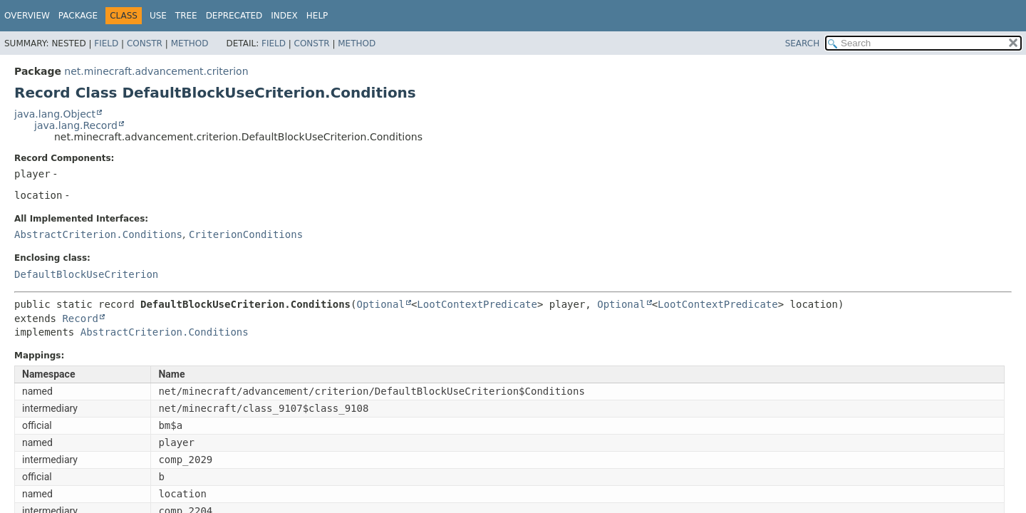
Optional (380, 304)
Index (284, 16)
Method (190, 43)
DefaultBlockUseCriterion (86, 274)
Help (317, 16)
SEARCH (802, 43)
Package (78, 16)
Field (106, 43)
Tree (186, 16)
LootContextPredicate (477, 304)
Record (80, 318)
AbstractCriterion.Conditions (98, 234)
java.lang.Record (76, 125)
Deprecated (234, 16)
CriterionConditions (246, 234)
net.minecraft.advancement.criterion (156, 71)
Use (158, 16)
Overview (27, 16)
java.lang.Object (54, 114)
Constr (144, 43)
